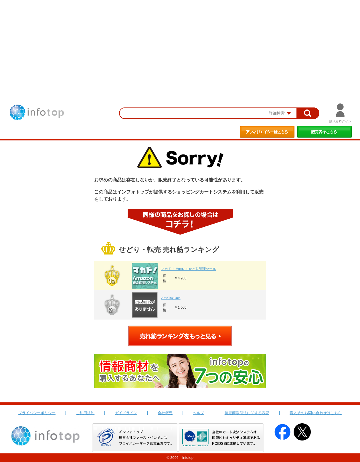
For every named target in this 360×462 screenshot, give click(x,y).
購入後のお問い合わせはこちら (316, 413)
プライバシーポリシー (37, 413)
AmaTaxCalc (170, 298)
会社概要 (165, 413)
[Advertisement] (180, 43)
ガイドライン (126, 413)
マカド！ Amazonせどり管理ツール (188, 269)
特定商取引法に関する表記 (247, 413)
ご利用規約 (85, 413)
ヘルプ (198, 413)
